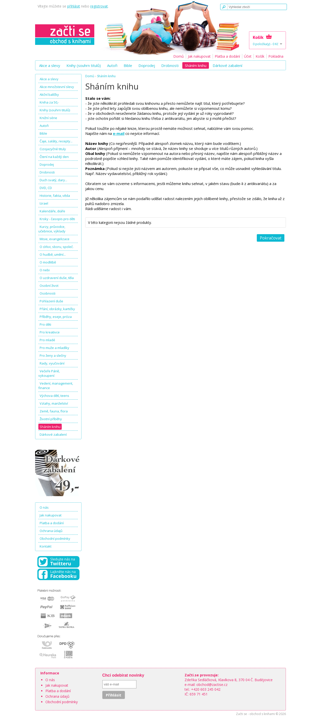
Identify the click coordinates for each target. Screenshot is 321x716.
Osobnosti (47, 293)
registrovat (99, 6)
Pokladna (275, 56)
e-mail (118, 133)
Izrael (44, 203)
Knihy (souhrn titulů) (83, 65)
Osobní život (49, 285)
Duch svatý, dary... (53, 180)
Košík (260, 56)
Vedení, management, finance (55, 385)
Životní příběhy (51, 419)
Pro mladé (47, 340)
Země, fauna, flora (54, 411)
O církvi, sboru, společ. (56, 246)
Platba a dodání (227, 56)
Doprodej (146, 65)
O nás (44, 507)
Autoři (112, 65)
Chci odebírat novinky (123, 675)
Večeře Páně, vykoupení (49, 373)
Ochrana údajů (51, 530)
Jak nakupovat (199, 56)
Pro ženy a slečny (53, 355)
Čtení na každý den (54, 156)
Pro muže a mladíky (54, 347)
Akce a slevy (49, 65)
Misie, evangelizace (54, 239)
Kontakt (45, 546)
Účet (248, 56)
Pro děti (45, 324)
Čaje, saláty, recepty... (56, 141)
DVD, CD (46, 188)
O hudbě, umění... (53, 254)
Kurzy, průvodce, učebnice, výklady (51, 228)
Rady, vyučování (52, 363)
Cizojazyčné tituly (53, 149)
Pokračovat (270, 238)
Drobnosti (170, 65)
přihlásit (73, 6)
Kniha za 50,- (49, 102)
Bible (128, 65)
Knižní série (48, 118)
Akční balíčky (49, 94)
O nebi (45, 270)
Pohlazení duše (51, 301)
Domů (178, 56)
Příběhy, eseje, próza (56, 316)
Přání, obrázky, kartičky (57, 309)
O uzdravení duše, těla (57, 278)
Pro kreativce (50, 332)
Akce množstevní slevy (57, 86)
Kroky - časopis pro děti (57, 219)
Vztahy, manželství (54, 403)
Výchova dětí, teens (54, 395)
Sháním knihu (195, 65)
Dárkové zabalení (227, 65)
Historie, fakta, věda (55, 195)
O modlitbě (48, 262)
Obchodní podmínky (55, 538)
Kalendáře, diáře (52, 211)
